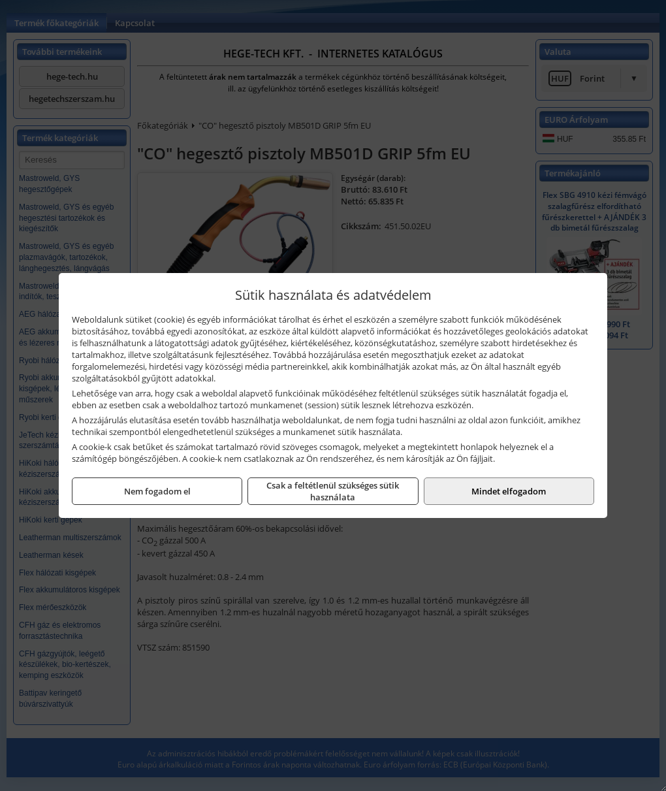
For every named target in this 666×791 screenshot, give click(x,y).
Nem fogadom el (157, 491)
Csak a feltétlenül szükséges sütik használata (332, 491)
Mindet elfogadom (508, 491)
